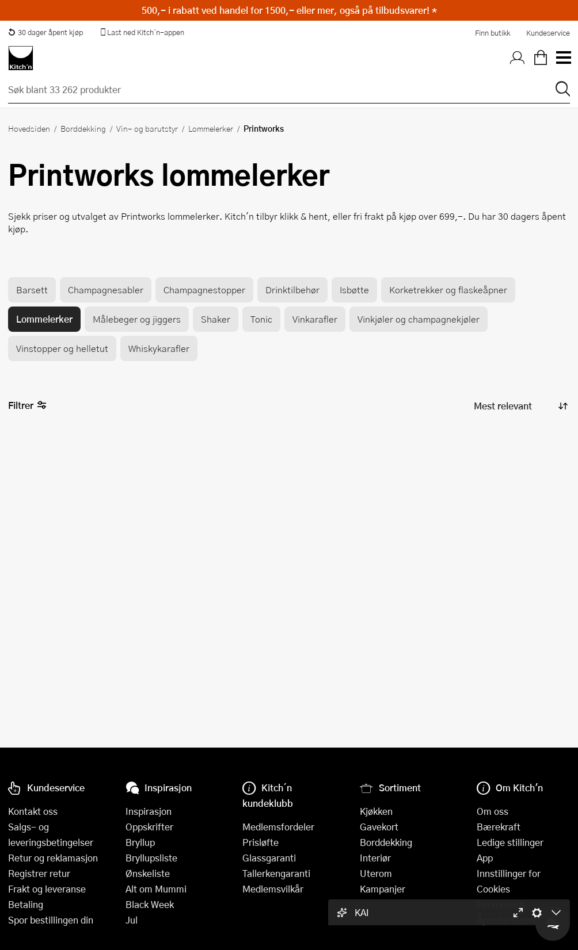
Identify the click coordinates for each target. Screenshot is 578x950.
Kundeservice (548, 33)
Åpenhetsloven (508, 919)
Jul (132, 919)
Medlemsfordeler (278, 826)
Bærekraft (498, 826)
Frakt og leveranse (47, 888)
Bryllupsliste (151, 857)
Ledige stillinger (510, 842)
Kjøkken (376, 811)
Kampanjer (382, 888)
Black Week (150, 904)
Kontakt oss (33, 811)
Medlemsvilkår (272, 888)
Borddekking (83, 128)
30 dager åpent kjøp (45, 32)
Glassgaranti (269, 857)
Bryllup (140, 842)
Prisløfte (260, 842)
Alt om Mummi (156, 888)
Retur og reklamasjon (53, 857)
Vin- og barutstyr (147, 128)
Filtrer (27, 406)
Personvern (500, 904)
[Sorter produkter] (520, 406)
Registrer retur (39, 873)
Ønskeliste (148, 873)
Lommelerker (210, 128)
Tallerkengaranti (276, 873)
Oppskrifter (149, 826)
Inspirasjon (149, 811)
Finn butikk (492, 33)
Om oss (492, 811)
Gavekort (379, 826)
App (485, 857)
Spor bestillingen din (50, 919)
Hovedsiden (29, 128)
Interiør (375, 857)
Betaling (25, 904)
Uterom (376, 873)
